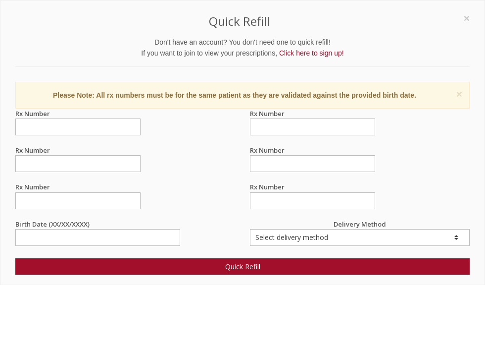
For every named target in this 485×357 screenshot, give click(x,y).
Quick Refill (242, 266)
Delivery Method (360, 233)
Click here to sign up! (311, 53)
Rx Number (78, 114)
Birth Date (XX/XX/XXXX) (97, 224)
